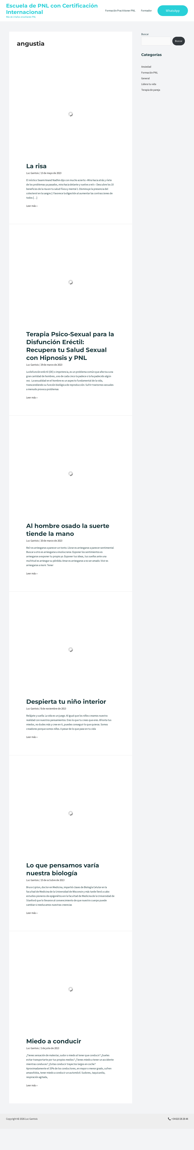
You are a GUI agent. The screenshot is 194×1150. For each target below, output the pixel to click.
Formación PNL (149, 72)
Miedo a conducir (53, 1041)
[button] (172, 10)
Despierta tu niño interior (66, 701)
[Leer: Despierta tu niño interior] (70, 649)
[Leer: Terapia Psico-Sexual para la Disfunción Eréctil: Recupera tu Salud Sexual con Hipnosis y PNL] (70, 281)
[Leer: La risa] (70, 113)
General (145, 78)
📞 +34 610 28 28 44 (178, 1119)
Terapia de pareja (150, 90)
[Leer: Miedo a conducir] (70, 989)
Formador (146, 10)
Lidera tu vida (148, 84)
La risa (36, 166)
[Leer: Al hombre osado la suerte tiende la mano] (70, 473)
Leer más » (31, 206)
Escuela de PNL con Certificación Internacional (52, 8)
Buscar (145, 34)
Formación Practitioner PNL (121, 10)
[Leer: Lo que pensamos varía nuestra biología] (70, 813)
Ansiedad (146, 66)
